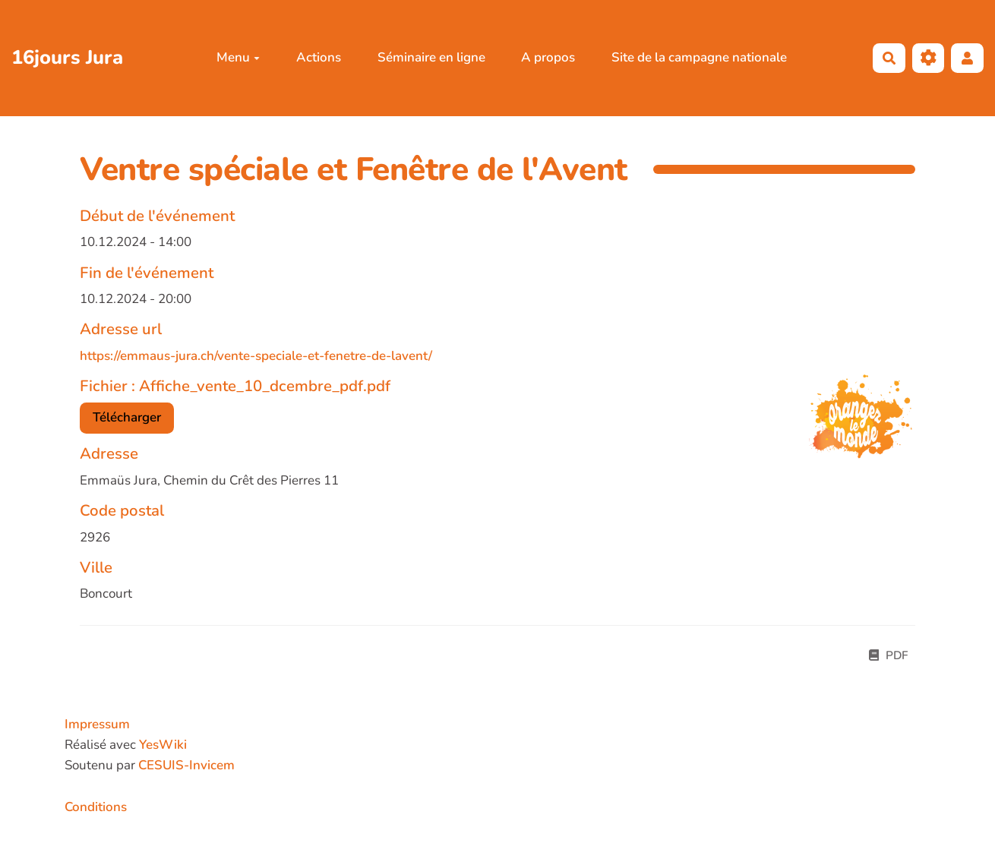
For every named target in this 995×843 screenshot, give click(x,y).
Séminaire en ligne (431, 57)
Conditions (96, 807)
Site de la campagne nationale (699, 57)
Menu (238, 57)
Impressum (97, 724)
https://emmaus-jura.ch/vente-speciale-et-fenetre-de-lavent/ (256, 356)
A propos (548, 57)
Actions (318, 57)
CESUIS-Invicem (186, 765)
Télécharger (127, 417)
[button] (967, 58)
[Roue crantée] (928, 58)
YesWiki (163, 744)
